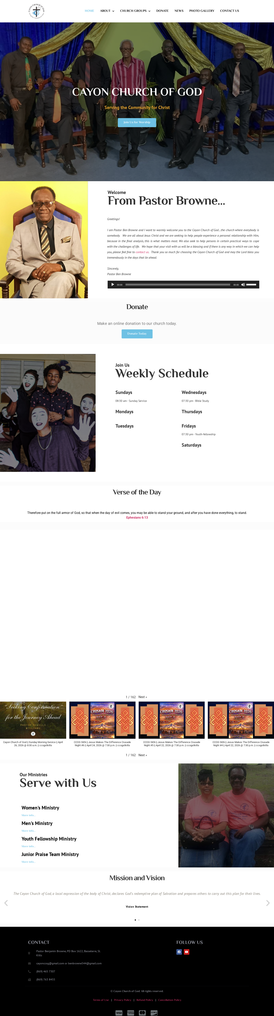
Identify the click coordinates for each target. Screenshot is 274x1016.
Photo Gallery (201, 11)
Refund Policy (144, 1000)
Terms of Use (101, 1000)
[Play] (113, 296)
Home (89, 11)
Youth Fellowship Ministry (49, 839)
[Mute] (243, 296)
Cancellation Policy (169, 1000)
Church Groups (135, 11)
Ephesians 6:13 (137, 508)
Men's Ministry (37, 823)
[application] (183, 296)
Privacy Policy (122, 1000)
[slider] (178, 296)
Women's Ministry (40, 808)
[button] (143, 697)
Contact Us (229, 11)
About (107, 11)
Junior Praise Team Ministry (50, 854)
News (179, 11)
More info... (29, 815)
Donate (162, 11)
